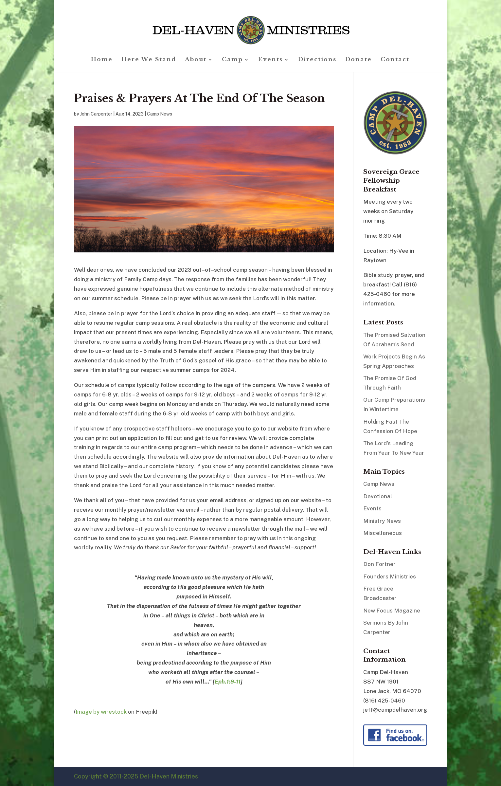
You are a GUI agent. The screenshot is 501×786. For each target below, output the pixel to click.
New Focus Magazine (391, 610)
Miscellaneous (382, 533)
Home (102, 60)
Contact (395, 60)
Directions (317, 60)
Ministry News (382, 521)
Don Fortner (379, 564)
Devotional (377, 496)
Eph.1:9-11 (228, 681)
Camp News (159, 114)
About (195, 60)
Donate (358, 60)
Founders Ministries (389, 576)
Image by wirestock (101, 711)
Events (270, 60)
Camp (232, 60)
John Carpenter (96, 114)
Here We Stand (148, 60)
